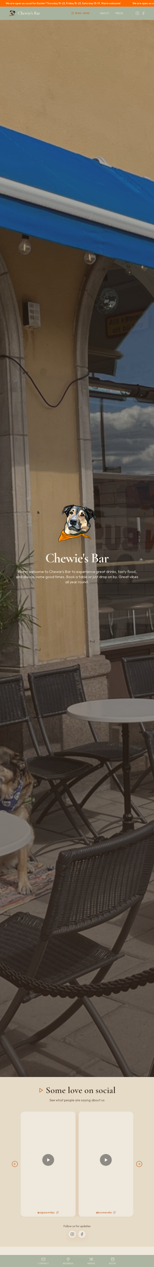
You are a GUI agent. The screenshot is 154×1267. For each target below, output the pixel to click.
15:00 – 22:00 (80, 13)
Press (119, 13)
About (105, 13)
